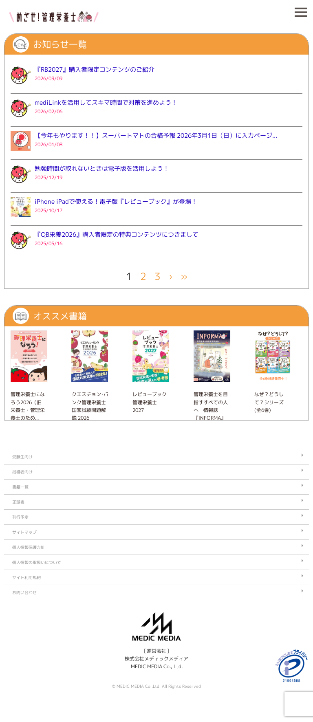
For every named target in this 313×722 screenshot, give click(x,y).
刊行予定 (20, 517)
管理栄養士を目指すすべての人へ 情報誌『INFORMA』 (211, 406)
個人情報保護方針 (28, 547)
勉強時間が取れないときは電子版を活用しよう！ (102, 168)
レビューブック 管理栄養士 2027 (149, 402)
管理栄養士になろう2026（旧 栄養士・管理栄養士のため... (28, 406)
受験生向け (22, 457)
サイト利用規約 (26, 577)
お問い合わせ (24, 592)
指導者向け (22, 472)
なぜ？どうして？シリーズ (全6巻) (269, 402)
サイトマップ (24, 532)
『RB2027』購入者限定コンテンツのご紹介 (94, 69)
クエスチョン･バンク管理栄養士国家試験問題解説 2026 (90, 406)
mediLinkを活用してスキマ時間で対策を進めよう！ (106, 102)
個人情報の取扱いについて (36, 562)
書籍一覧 (20, 487)
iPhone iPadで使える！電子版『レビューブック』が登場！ (116, 201)
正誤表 (18, 502)
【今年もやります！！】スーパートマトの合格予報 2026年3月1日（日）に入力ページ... (156, 135)
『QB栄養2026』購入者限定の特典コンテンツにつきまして (116, 234)
